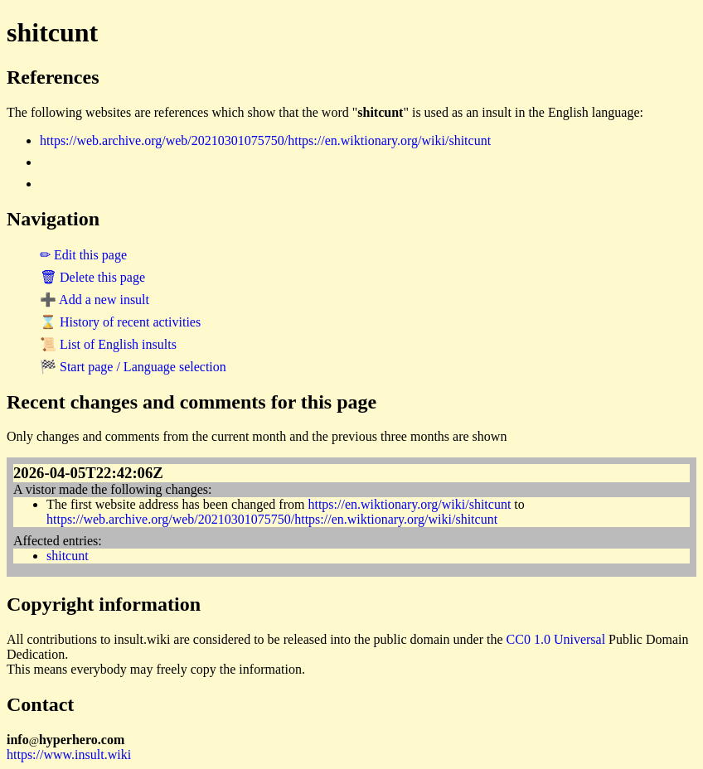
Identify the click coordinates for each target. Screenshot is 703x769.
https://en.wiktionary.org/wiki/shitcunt (409, 504)
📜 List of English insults (108, 344)
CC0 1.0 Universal (556, 639)
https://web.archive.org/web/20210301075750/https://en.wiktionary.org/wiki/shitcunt (265, 140)
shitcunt (67, 556)
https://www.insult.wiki (69, 754)
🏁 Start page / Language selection (133, 367)
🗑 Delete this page (92, 277)
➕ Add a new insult (94, 300)
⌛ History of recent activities (120, 322)
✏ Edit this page (83, 255)
